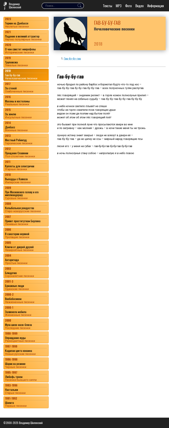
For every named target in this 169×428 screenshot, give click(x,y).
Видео (139, 5)
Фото (128, 5)
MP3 (119, 5)
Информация (155, 5)
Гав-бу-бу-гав (72, 58)
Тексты (107, 5)
